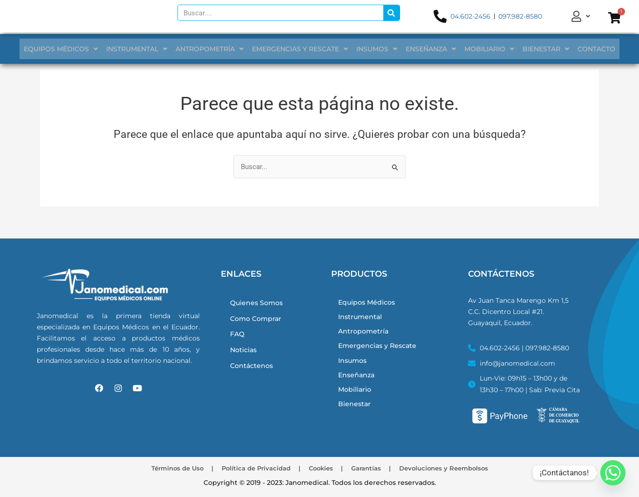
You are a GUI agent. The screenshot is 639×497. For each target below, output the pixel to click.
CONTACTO (589, 49)
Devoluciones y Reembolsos (455, 467)
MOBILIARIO (485, 49)
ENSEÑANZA (429, 49)
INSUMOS (376, 49)
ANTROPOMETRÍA (213, 49)
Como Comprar (257, 318)
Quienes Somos (258, 301)
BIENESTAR (540, 49)
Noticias (244, 351)
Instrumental (361, 317)
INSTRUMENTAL (142, 49)
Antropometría (364, 334)
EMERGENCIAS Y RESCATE (302, 49)
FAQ (238, 335)
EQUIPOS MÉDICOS (68, 49)
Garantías (371, 467)
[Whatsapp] (612, 472)
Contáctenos (253, 368)
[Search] (391, 14)
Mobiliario (355, 399)
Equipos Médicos (368, 301)
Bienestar (355, 415)
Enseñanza (357, 383)
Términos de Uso (164, 467)
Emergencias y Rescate (379, 350)
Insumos (353, 366)
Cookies (321, 467)
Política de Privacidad (250, 467)
